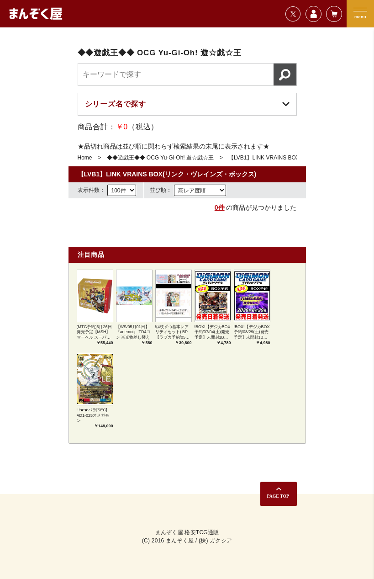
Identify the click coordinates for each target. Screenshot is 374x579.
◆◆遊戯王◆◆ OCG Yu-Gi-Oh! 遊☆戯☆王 (160, 157)
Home (85, 157)
